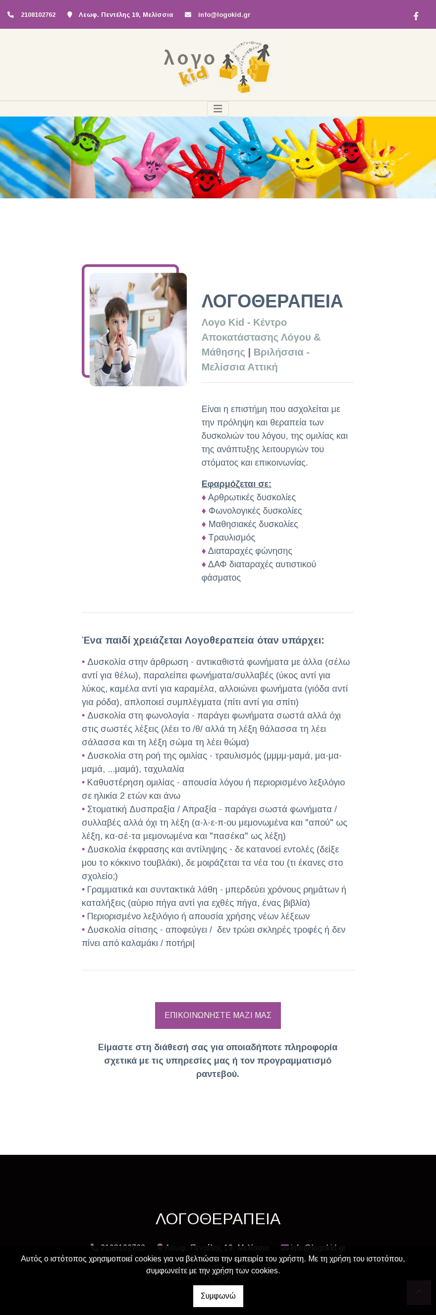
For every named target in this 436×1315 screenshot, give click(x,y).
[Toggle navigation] (218, 109)
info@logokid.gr (224, 14)
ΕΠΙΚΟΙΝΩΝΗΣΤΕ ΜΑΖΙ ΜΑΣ (218, 1015)
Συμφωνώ (218, 1296)
